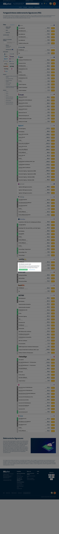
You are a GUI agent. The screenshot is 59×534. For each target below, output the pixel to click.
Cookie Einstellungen (32, 269)
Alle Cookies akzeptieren (23, 269)
